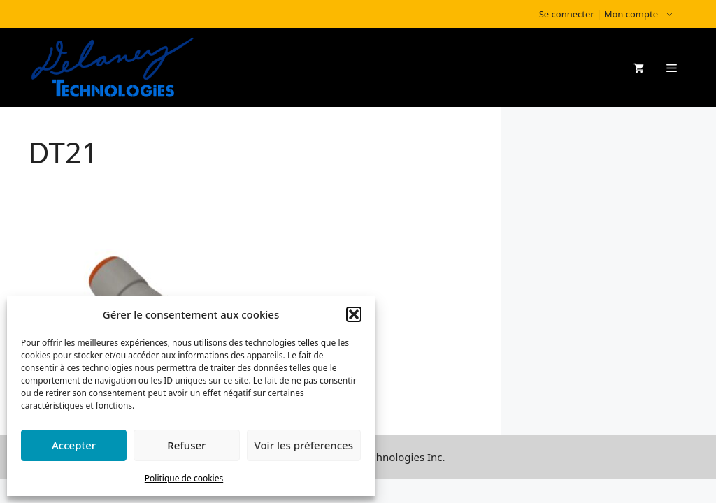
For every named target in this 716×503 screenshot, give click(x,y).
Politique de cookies (184, 478)
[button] (354, 314)
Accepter (74, 445)
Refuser (186, 445)
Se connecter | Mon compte (613, 14)
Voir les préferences (304, 445)
